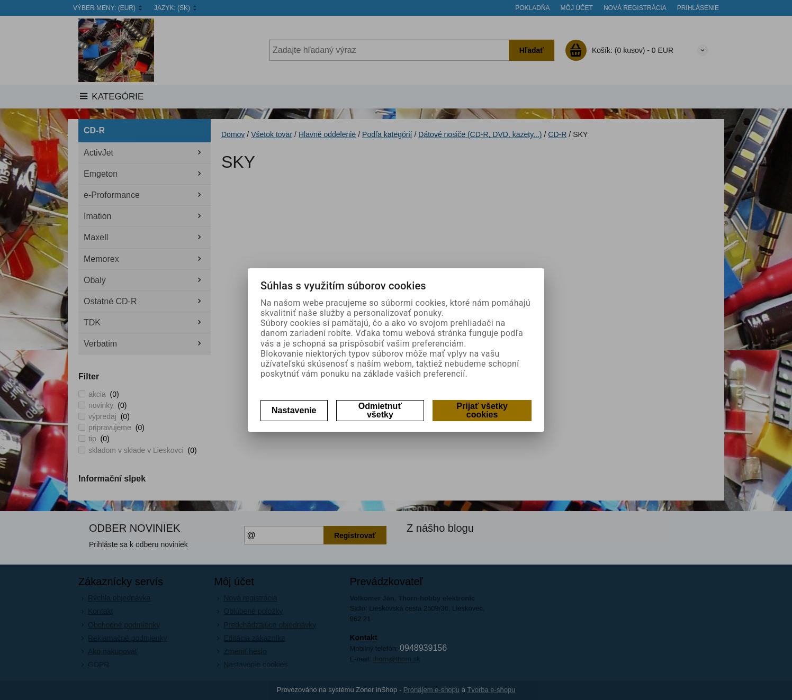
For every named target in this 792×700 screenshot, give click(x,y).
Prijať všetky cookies (482, 410)
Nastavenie (294, 410)
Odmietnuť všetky (380, 410)
